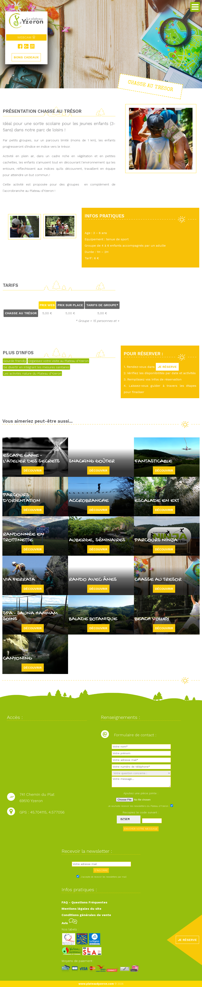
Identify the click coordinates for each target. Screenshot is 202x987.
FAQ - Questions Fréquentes (84, 902)
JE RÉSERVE (167, 367)
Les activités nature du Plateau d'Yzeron (32, 373)
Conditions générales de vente (86, 915)
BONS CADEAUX (26, 57)
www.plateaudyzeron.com (96, 983)
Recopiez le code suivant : (141, 812)
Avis (69, 923)
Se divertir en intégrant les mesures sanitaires (36, 367)
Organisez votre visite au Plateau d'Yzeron (58, 361)
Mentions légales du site (81, 909)
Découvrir (33, 470)
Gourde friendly (14, 361)
